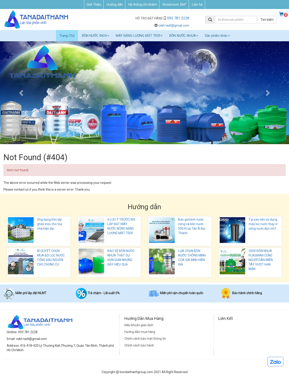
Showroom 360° (174, 4)
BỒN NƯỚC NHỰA (183, 36)
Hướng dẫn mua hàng (139, 332)
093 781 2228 (178, 18)
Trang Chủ (67, 36)
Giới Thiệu (93, 4)
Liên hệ (197, 4)
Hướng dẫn (115, 4)
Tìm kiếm (267, 19)
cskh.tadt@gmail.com (173, 25)
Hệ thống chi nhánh (142, 4)
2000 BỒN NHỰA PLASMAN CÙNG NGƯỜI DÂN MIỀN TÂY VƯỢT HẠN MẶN (261, 260)
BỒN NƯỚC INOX (95, 36)
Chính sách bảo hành (139, 345)
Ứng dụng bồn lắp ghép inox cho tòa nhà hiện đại (49, 224)
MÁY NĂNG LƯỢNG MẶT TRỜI (139, 36)
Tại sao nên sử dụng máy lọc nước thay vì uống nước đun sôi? (263, 224)
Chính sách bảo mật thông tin (145, 338)
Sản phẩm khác (217, 36)
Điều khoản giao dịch (138, 325)
